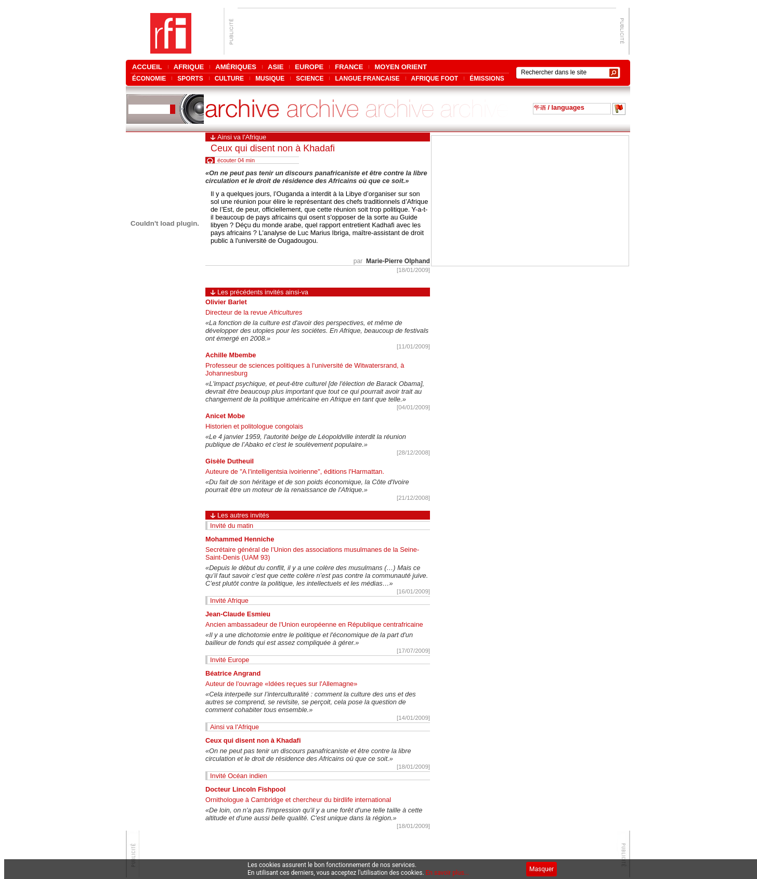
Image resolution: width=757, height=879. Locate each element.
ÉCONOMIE (149, 78)
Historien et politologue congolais (254, 426)
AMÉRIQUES (235, 67)
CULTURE (229, 78)
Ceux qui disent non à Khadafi (253, 740)
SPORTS (190, 78)
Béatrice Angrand (232, 673)
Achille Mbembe (230, 355)
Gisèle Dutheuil (229, 461)
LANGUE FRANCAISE (367, 78)
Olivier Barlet (226, 302)
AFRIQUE (189, 67)
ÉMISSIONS (486, 78)
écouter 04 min (236, 160)
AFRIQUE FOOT (435, 78)
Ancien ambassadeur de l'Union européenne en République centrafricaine (314, 624)
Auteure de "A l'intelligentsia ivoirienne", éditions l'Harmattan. (294, 471)
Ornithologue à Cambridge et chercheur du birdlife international (298, 800)
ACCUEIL (147, 67)
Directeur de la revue (253, 312)
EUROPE (309, 67)
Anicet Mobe (225, 416)
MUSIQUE (269, 78)
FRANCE (349, 67)
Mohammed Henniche (239, 539)
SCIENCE (309, 78)
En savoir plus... (447, 872)
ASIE (275, 67)
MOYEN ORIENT (400, 67)
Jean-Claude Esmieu (237, 614)
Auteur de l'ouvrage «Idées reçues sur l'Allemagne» (281, 684)
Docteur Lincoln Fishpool (245, 789)
